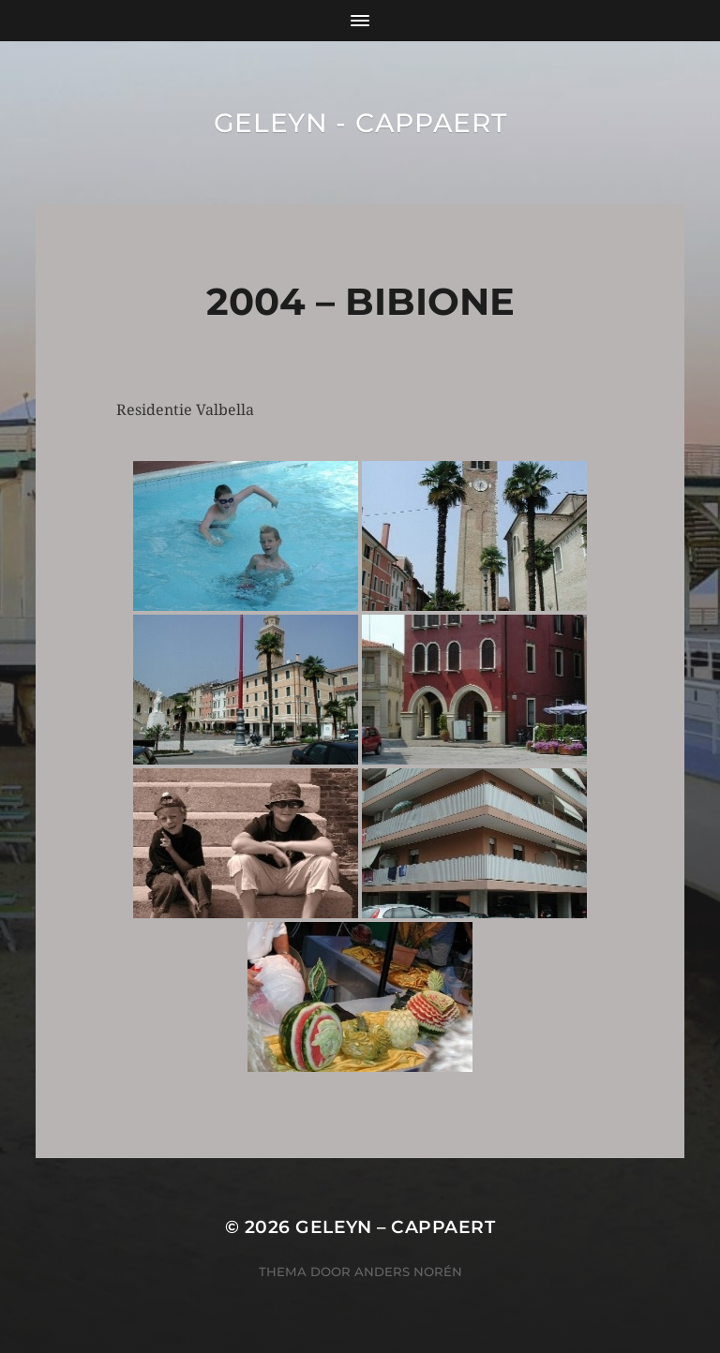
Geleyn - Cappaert (360, 123)
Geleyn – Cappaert (395, 1227)
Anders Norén (408, 1271)
